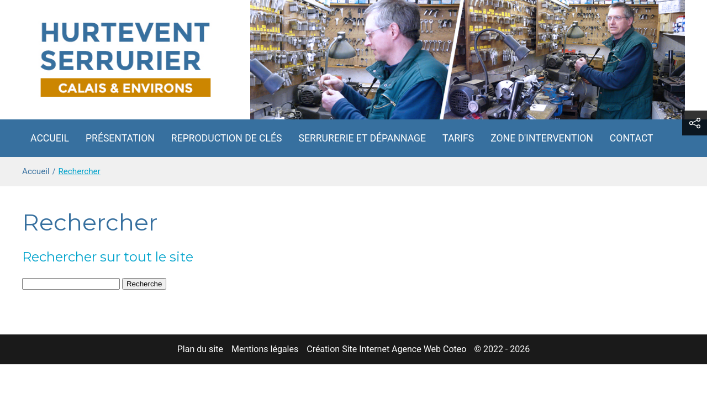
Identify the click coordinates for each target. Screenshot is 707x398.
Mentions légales (264, 349)
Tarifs (458, 138)
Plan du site (200, 349)
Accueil (49, 138)
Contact (631, 138)
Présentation (120, 138)
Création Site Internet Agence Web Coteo (386, 349)
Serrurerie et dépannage (362, 138)
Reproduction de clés (226, 138)
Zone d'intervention (541, 138)
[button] (694, 123)
